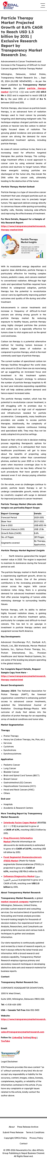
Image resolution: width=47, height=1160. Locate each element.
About (12, 1127)
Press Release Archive (27, 1127)
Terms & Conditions (35, 1132)
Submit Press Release (13, 1132)
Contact (23, 1143)
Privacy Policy (36, 1138)
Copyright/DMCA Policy (15, 1138)
